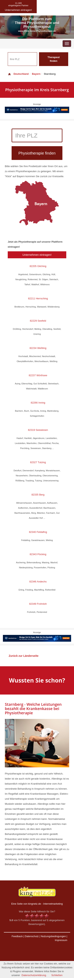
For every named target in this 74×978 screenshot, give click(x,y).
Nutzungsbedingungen (53, 936)
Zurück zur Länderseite (23, 655)
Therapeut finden (54, 59)
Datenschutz (32, 936)
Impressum (61, 940)
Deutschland (18, 73)
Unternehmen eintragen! (37, 254)
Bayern (36, 73)
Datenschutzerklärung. (34, 975)
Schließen (57, 975)
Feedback (17, 936)
